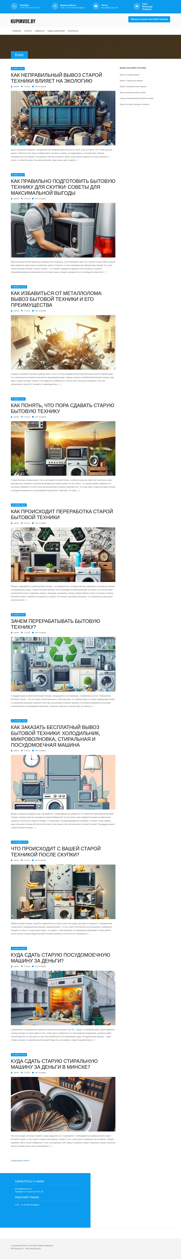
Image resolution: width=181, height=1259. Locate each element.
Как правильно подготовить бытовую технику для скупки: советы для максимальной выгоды (63, 187)
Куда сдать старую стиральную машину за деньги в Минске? (54, 1064)
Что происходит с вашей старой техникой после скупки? (56, 852)
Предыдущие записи (20, 1160)
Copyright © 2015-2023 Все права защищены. (32, 1245)
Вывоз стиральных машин (131, 81)
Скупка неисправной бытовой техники (136, 98)
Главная (16, 31)
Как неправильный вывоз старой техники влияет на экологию (56, 78)
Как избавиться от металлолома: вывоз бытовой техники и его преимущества (56, 299)
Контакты (73, 31)
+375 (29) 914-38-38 (29, 6)
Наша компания (56, 31)
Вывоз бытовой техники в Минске (134, 104)
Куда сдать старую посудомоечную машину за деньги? (60, 958)
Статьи (27, 86)
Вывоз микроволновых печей (132, 92)
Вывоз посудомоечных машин (133, 86)
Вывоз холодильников (129, 75)
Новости (39, 31)
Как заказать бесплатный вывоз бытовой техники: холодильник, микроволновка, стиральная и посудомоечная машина (55, 736)
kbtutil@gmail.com (109, 6)
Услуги (28, 31)
